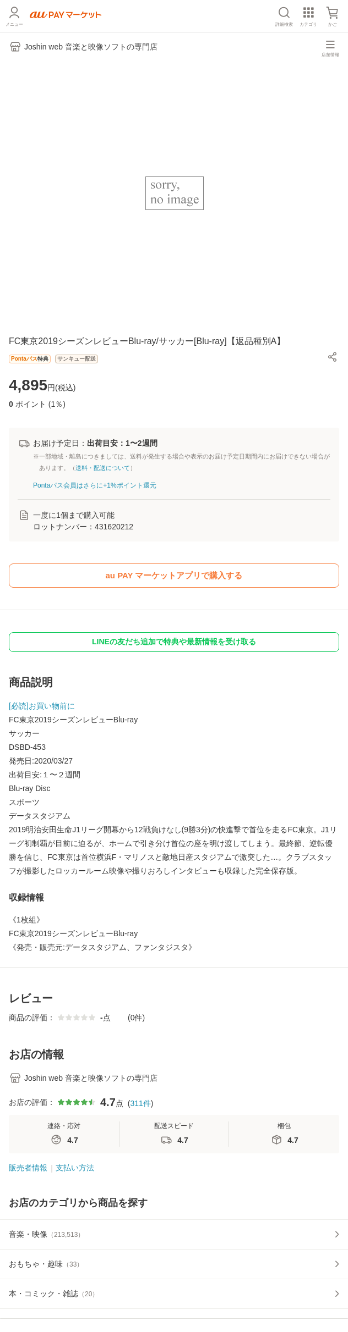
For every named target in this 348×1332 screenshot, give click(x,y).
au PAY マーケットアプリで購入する (174, 575)
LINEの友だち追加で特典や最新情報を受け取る (174, 641)
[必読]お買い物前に (42, 705)
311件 (140, 1103)
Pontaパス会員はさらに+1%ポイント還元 (94, 485)
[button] (332, 356)
